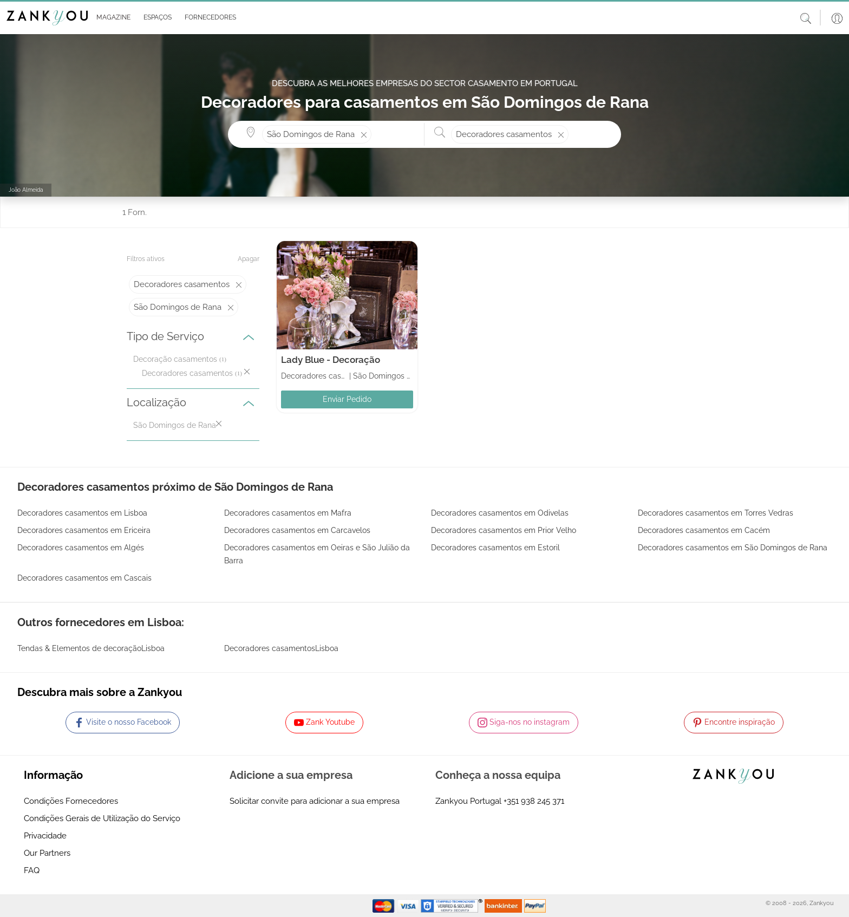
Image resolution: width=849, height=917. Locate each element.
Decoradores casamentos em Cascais (84, 578)
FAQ (32, 870)
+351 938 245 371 (534, 801)
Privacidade (45, 836)
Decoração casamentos (175, 359)
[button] (111, 18)
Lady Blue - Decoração (330, 359)
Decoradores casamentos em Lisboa (82, 513)
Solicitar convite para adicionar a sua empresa (315, 801)
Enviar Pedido (347, 399)
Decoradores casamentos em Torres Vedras (715, 513)
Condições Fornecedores (71, 801)
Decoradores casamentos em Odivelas (500, 513)
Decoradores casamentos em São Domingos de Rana (732, 547)
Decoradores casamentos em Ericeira (84, 530)
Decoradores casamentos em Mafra (287, 513)
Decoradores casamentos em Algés (80, 547)
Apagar (248, 259)
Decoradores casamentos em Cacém (704, 530)
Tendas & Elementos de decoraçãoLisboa (91, 648)
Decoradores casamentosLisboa (281, 648)
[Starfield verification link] (453, 905)
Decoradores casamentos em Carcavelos (297, 530)
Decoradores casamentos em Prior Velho (503, 530)
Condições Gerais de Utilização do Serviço (102, 818)
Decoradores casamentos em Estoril (495, 547)
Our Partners (47, 853)
